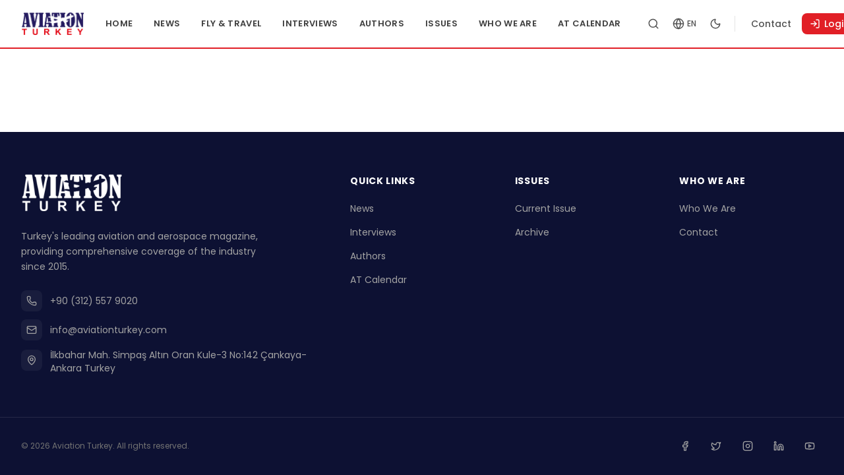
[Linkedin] (782, 447)
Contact (795, 23)
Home (142, 23)
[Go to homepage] (64, 24)
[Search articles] (677, 24)
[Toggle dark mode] (739, 24)
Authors (405, 23)
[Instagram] (753, 447)
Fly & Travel (256, 23)
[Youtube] (811, 447)
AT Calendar (614, 23)
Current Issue (545, 211)
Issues (465, 23)
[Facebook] (695, 447)
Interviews (334, 23)
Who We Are (531, 23)
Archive (532, 234)
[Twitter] (724, 447)
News (191, 23)
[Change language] (708, 24)
